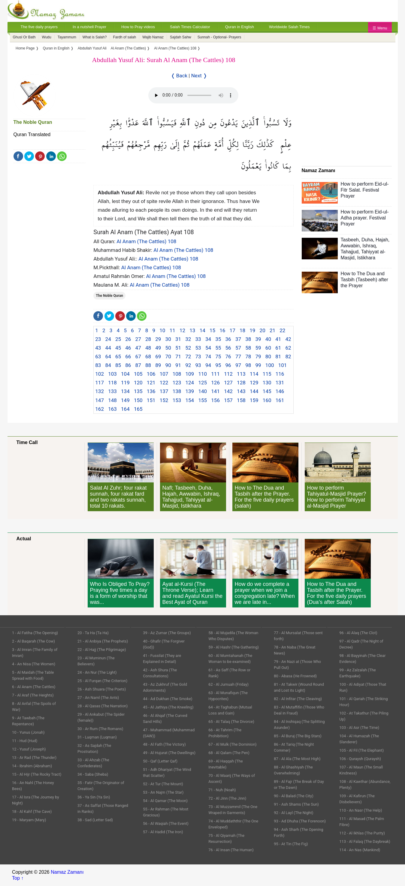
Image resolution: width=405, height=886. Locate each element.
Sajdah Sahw (180, 37)
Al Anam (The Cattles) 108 (146, 241)
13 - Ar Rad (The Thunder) (34, 757)
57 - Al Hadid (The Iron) (163, 832)
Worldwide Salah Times (289, 27)
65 (118, 356)
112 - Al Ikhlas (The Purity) (362, 833)
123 (177, 383)
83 (98, 365)
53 (198, 348)
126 (215, 383)
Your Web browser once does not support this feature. (193, 95)
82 (288, 356)
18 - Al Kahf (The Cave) (32, 811)
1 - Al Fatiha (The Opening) (35, 633)
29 (158, 339)
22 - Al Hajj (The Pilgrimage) (101, 649)
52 (188, 348)
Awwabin (350, 245)
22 (282, 330)
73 (198, 356)
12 (182, 330)
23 (98, 339)
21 (272, 330)
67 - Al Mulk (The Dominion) (232, 744)
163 (112, 409)
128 (241, 383)
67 (138, 356)
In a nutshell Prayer (89, 27)
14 (202, 330)
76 (228, 356)
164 (125, 409)
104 (125, 374)
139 (190, 391)
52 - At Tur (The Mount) (163, 784)
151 (151, 400)
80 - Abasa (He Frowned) (295, 676)
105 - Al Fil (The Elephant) (361, 750)
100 (269, 365)
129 (254, 383)
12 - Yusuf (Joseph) (29, 749)
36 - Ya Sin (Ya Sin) (93, 797)
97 (238, 365)
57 (238, 348)
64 (108, 356)
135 (138, 391)
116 (280, 374)
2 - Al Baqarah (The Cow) (33, 641)
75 (218, 356)
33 (198, 339)
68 (148, 356)
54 (208, 348)
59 (258, 348)
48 (148, 348)
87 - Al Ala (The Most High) (297, 758)
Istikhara (366, 257)
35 (218, 339)
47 (138, 348)
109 (190, 374)
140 (202, 391)
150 (138, 400)
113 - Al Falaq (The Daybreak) (364, 841)
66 (128, 356)
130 (267, 383)
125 (202, 383)
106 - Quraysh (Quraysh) (360, 758)
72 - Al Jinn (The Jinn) (227, 798)
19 (252, 330)
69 (158, 356)
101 (282, 365)
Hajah (382, 239)
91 (178, 365)
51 (178, 348)
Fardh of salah (124, 37)
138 (177, 391)
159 (254, 400)
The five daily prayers (39, 27)
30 (168, 339)
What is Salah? (95, 37)
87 (138, 365)
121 (151, 383)
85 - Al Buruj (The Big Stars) (298, 736)
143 (241, 391)
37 (238, 339)
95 (218, 365)
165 (138, 409)
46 (128, 348)
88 (148, 365)
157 (228, 400)
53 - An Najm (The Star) (163, 792)
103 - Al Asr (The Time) (359, 727)
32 (188, 339)
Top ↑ (17, 878)
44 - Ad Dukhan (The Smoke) (167, 699)
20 (262, 330)
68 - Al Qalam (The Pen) (228, 752)
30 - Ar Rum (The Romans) (100, 728)
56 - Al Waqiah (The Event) (166, 823)
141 (215, 391)
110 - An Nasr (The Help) (360, 810)
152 (164, 400)
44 (108, 348)
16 (222, 330)
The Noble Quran (33, 122)
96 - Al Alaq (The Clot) (358, 633)
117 (99, 383)
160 (267, 400)
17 (232, 330)
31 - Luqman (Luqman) (97, 737)
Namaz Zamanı (67, 872)
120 (138, 383)
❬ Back (179, 76)
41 (278, 339)
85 (118, 365)
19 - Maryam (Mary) (29, 820)
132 (99, 391)
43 (98, 348)
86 (128, 365)
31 (178, 339)
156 (215, 400)
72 (188, 356)
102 (99, 374)
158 (241, 400)
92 (188, 365)
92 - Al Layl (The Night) (293, 812)
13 (192, 330)
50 (168, 348)
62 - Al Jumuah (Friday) (228, 684)
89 (158, 365)
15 (212, 330)
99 (258, 365)
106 (151, 374)
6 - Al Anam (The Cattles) (33, 687)
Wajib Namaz (153, 37)
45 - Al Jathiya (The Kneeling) (168, 707)
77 (238, 356)
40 (268, 339)
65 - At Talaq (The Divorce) (231, 721)
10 (162, 330)
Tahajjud (350, 251)
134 (125, 391)
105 (138, 374)
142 (228, 391)
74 (208, 356)
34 (208, 339)
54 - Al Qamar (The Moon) (165, 800)
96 (228, 365)
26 (128, 339)
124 (190, 383)
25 (118, 339)
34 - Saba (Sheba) (92, 774)
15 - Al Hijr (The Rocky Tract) (36, 774)
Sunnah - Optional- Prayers (219, 37)
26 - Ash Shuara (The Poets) (101, 689)
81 (278, 356)
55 (218, 348)
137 (164, 391)
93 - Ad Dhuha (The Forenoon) (300, 821)
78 (248, 356)
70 (168, 356)
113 (241, 374)
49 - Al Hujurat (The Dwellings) (169, 752)
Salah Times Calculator (190, 27)
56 (228, 348)
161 (280, 400)
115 (267, 374)
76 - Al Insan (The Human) (231, 850)
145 (267, 391)
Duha (367, 239)
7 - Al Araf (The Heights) (32, 695)
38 (248, 339)
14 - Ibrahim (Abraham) (32, 766)
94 (208, 365)
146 (280, 391)
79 (258, 356)
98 (248, 365)
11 (172, 330)
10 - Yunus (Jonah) (28, 732)
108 (177, 374)
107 (164, 374)
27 (138, 339)
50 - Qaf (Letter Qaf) (160, 761)
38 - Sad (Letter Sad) (95, 820)
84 (108, 365)
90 (168, 365)
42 (288, 339)
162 (99, 409)
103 (112, 374)
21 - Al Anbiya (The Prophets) (102, 641)
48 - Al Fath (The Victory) (164, 744)
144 (254, 391)
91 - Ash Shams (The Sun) (296, 804)
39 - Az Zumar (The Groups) (167, 633)
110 (202, 374)
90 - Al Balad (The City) (293, 796)
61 (278, 348)
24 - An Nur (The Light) (97, 672)
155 (202, 400)
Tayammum (67, 37)
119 (125, 383)
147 (99, 400)
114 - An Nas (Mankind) (359, 850)
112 (228, 374)
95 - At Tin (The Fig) (291, 844)
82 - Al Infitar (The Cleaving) (298, 699)
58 (248, 348)
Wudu (46, 37)
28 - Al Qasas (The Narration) (102, 706)
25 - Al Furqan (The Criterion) (102, 681)
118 (112, 383)
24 (108, 339)
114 (254, 374)
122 (164, 383)
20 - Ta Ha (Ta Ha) (93, 633)
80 (268, 356)
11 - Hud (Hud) (24, 740)
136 (151, 391)
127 (228, 383)
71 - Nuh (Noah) (222, 790)
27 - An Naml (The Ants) (98, 697)
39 (258, 339)
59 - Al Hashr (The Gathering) (233, 647)
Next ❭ (199, 76)
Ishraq (369, 245)
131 (280, 383)
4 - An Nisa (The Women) (33, 664)
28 (148, 339)
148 (112, 400)
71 (178, 356)
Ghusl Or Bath (24, 37)
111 (215, 374)
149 (125, 400)
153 (177, 400)
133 (112, 391)
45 (118, 348)
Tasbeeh (350, 239)
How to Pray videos (138, 27)
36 (228, 339)
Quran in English (239, 27)
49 (158, 348)
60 (268, 348)
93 (198, 365)
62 (288, 348)
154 (190, 400)
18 (242, 330)
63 (98, 356)
